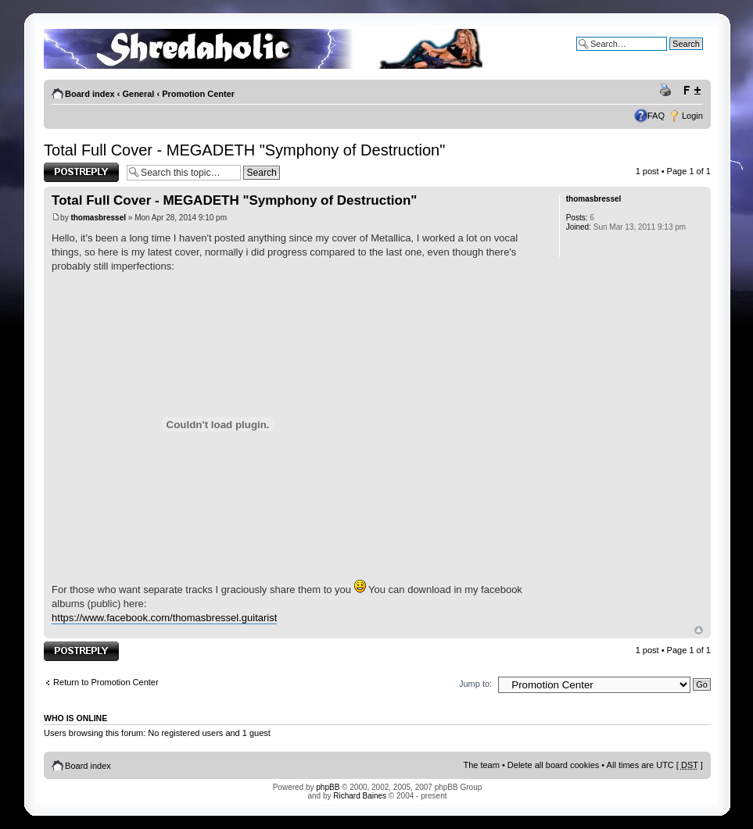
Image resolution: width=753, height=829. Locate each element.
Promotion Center (198, 93)
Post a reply (81, 172)
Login (692, 115)
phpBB (327, 787)
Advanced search (669, 55)
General (138, 93)
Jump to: (475, 683)
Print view (667, 91)
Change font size (691, 91)
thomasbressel (98, 217)
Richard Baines (359, 795)
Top (698, 630)
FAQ (656, 115)
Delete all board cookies (553, 765)
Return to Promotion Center (106, 682)
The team (481, 765)
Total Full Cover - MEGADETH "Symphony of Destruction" (244, 150)
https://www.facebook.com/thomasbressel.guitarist (164, 618)
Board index (90, 93)
